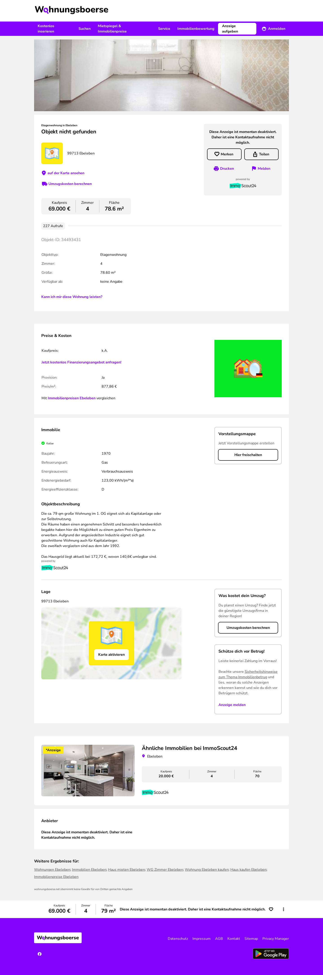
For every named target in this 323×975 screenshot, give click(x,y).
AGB (219, 938)
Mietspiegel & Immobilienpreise (112, 29)
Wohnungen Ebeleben (52, 869)
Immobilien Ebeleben (89, 869)
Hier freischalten (248, 454)
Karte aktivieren (111, 654)
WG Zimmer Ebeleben (165, 869)
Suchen (85, 28)
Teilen (264, 154)
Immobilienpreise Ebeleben (56, 876)
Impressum (201, 938)
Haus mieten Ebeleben (126, 869)
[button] (283, 909)
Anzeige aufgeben (230, 29)
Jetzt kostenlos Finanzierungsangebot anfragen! (81, 362)
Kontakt (233, 938)
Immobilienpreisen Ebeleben (72, 398)
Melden (264, 168)
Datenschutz (178, 938)
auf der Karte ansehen (66, 173)
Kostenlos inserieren (46, 29)
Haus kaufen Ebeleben (248, 869)
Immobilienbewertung (195, 28)
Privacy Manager (275, 938)
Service (164, 28)
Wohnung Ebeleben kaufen (207, 869)
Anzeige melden (232, 704)
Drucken (227, 168)
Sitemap (251, 938)
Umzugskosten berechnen (70, 183)
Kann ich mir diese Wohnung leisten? (71, 296)
